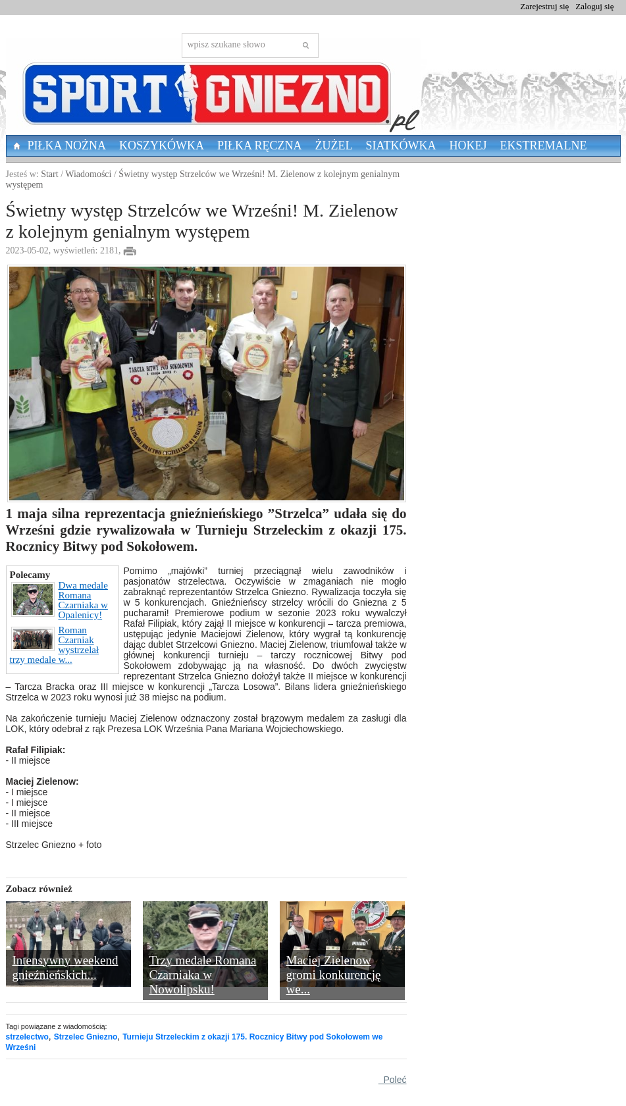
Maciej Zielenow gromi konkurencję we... (333, 974)
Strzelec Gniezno (86, 1036)
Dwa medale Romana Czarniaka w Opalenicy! (59, 600)
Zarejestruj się (544, 6)
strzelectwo (27, 1036)
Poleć (392, 1079)
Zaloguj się (594, 6)
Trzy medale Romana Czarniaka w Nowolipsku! (203, 974)
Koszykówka (161, 145)
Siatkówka (401, 145)
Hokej (468, 145)
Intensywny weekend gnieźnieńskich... (65, 967)
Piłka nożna (67, 145)
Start (49, 174)
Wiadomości (88, 174)
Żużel (334, 145)
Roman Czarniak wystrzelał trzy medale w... (54, 645)
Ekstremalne (543, 145)
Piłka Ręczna (259, 145)
